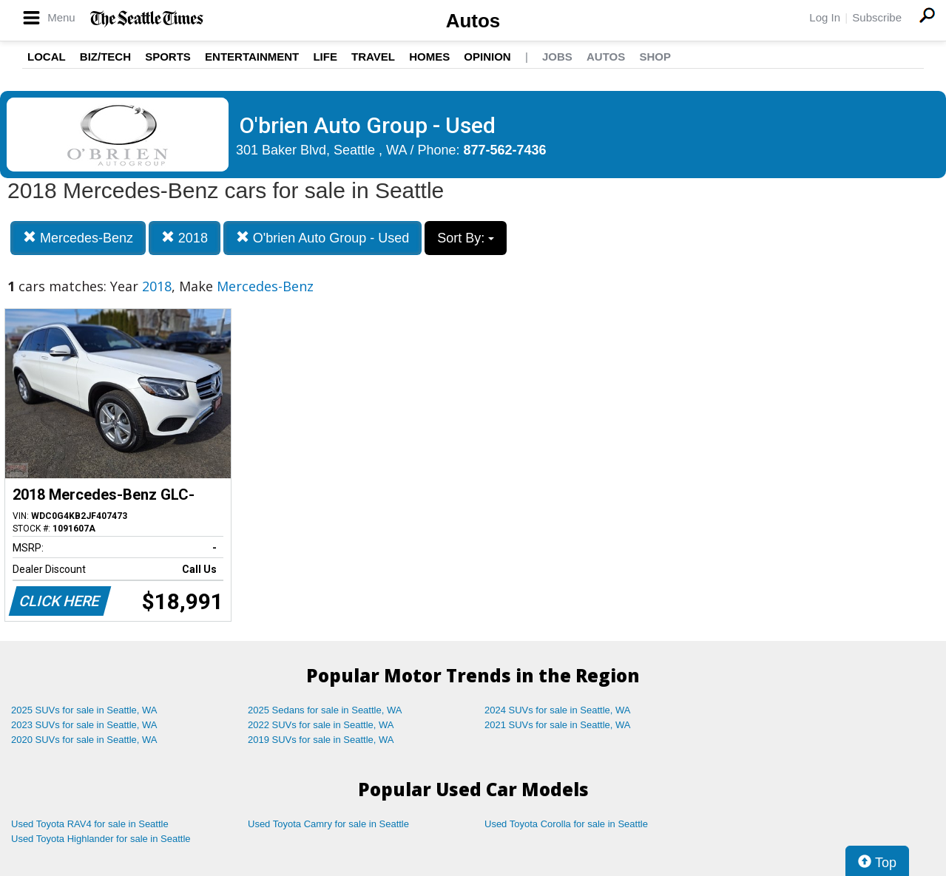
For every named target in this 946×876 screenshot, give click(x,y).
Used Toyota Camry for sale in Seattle (328, 823)
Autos (473, 21)
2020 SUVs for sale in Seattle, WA (84, 739)
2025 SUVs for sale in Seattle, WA (84, 710)
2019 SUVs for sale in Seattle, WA (321, 739)
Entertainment (252, 56)
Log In (824, 17)
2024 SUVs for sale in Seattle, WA (557, 710)
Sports (168, 56)
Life (325, 56)
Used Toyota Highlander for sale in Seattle (101, 838)
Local (46, 56)
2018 (184, 237)
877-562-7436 (505, 150)
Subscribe (877, 17)
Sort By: (465, 238)
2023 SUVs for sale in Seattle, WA (84, 724)
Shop (655, 56)
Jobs (557, 56)
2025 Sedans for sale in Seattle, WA (325, 710)
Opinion (487, 56)
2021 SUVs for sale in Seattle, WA (557, 724)
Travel (373, 56)
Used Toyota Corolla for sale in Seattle (566, 823)
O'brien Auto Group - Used (323, 237)
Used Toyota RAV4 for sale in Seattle (90, 823)
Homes (429, 56)
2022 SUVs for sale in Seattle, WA (321, 724)
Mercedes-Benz (78, 237)
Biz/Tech (105, 56)
